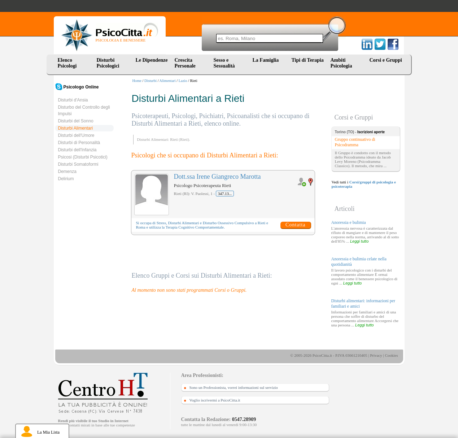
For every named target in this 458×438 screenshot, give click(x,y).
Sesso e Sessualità (224, 63)
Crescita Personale (185, 63)
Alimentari (168, 81)
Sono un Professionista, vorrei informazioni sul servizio (233, 387)
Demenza (67, 171)
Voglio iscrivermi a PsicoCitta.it (214, 400)
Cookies (391, 355)
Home (136, 81)
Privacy (376, 355)
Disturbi (150, 81)
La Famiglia (267, 60)
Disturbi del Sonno (75, 120)
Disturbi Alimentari (75, 128)
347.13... (225, 193)
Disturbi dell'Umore (76, 135)
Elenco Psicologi (67, 63)
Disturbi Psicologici (108, 63)
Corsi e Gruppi (386, 60)
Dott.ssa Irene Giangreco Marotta (217, 176)
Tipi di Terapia (308, 60)
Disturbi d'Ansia (73, 100)
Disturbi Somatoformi (78, 164)
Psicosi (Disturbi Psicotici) (83, 157)
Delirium (66, 178)
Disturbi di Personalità (79, 142)
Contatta (295, 224)
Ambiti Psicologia (341, 63)
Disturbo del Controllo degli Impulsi (84, 110)
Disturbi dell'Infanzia (77, 149)
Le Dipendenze (152, 60)
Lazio (183, 81)
